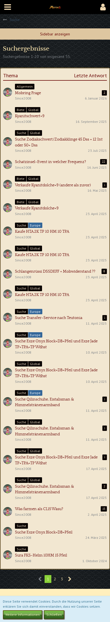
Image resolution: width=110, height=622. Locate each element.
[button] (7, 7)
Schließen (54, 614)
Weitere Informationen (22, 614)
